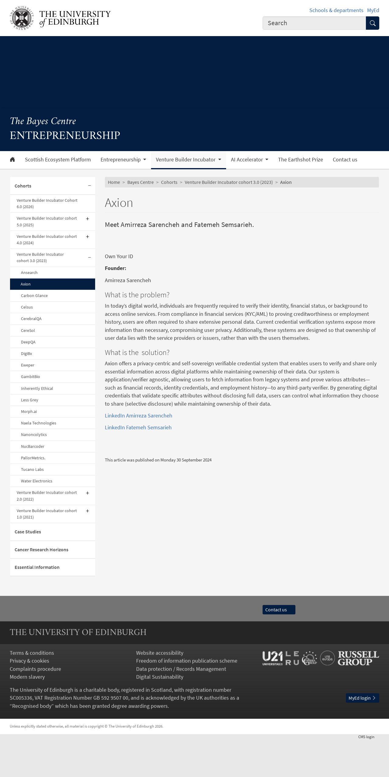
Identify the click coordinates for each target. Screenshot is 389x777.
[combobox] (314, 23)
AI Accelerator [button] (247, 159)
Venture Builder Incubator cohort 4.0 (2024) (47, 239)
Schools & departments (336, 10)
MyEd (373, 10)
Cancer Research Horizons (41, 549)
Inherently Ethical (37, 388)
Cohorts (23, 186)
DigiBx (26, 353)
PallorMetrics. (33, 458)
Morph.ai (29, 411)
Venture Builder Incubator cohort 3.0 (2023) (40, 257)
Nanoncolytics (34, 434)
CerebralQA (31, 318)
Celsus (27, 307)
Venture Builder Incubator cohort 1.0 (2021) (47, 514)
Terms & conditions (32, 690)
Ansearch (29, 272)
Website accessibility (159, 690)
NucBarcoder (32, 446)
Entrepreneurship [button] (121, 159)
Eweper (27, 365)
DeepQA (28, 342)
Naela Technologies (38, 423)
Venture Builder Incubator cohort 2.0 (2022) (47, 496)
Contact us (345, 159)
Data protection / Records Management (181, 706)
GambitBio (30, 376)
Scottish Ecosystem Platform (58, 159)
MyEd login (363, 735)
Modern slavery (27, 714)
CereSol (28, 330)
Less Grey (29, 400)
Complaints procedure (35, 706)
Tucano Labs (32, 469)
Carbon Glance (34, 295)
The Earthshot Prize (300, 159)
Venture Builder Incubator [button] (186, 159)
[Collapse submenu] (89, 186)
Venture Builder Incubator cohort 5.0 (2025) (47, 221)
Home (114, 182)
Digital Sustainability (159, 714)
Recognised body (31, 743)
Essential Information (37, 567)
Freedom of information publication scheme (186, 698)
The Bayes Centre (43, 122)
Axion (26, 284)
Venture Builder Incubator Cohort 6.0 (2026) (47, 203)
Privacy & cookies (29, 698)
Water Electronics (36, 481)
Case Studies (28, 532)
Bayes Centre (140, 182)
